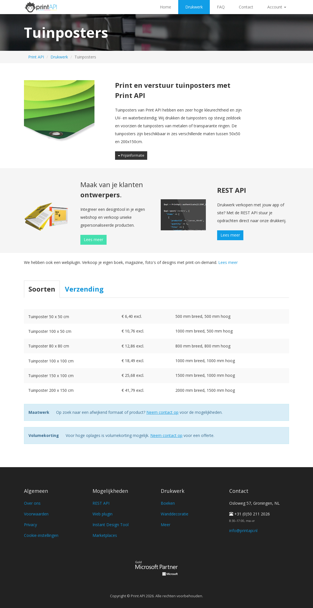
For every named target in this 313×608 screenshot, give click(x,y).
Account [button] (276, 7)
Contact (246, 7)
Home (165, 7)
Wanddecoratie (174, 514)
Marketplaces (104, 535)
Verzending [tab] (84, 289)
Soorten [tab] (41, 289)
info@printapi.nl (243, 530)
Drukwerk (194, 7)
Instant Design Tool (110, 524)
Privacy (30, 524)
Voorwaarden (36, 514)
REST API (100, 503)
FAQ (221, 7)
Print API (36, 57)
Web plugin (102, 514)
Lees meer (93, 239)
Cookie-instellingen (41, 535)
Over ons (32, 503)
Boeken (168, 503)
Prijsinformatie (131, 155)
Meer (165, 524)
